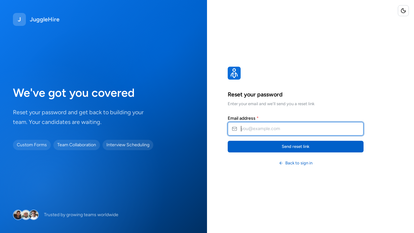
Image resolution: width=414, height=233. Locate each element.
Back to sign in (295, 163)
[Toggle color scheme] (403, 10)
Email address (243, 118)
